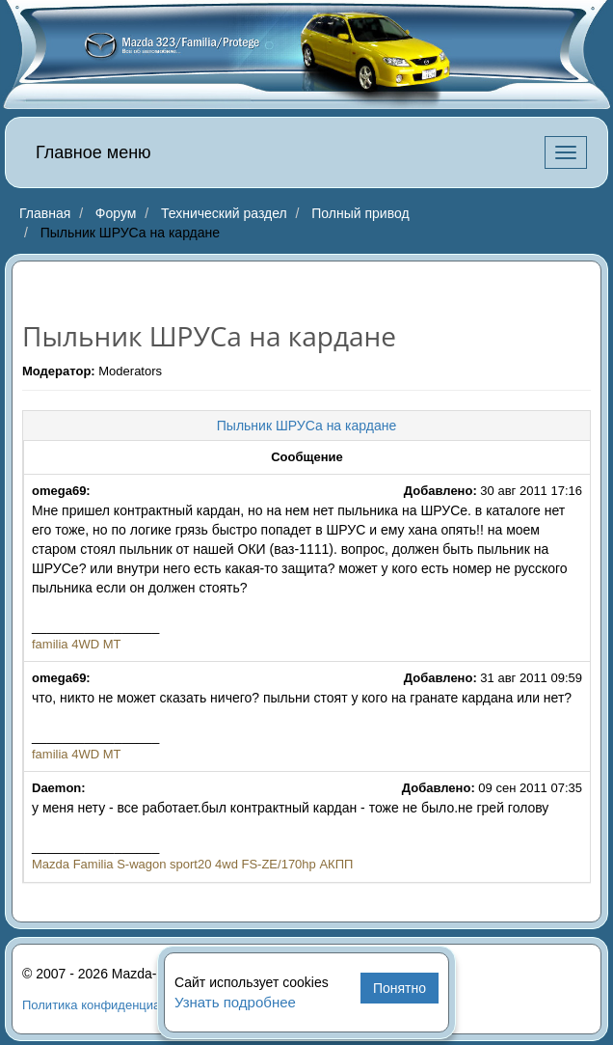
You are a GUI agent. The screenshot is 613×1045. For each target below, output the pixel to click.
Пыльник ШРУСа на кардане (306, 425)
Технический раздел (224, 213)
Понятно (399, 988)
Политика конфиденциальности (114, 1005)
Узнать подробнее (235, 1002)
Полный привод (360, 213)
